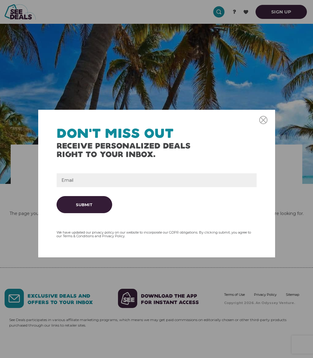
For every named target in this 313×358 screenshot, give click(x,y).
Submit (84, 204)
